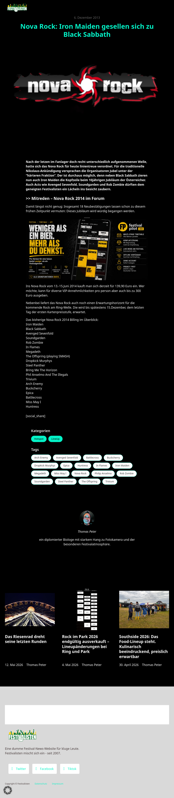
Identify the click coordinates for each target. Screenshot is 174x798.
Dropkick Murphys (45, 466)
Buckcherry (114, 458)
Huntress (84, 466)
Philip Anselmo (104, 474)
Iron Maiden (124, 466)
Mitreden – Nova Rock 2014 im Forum (68, 198)
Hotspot (39, 439)
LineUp (56, 439)
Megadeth (40, 474)
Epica (67, 466)
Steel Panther (66, 482)
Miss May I (61, 474)
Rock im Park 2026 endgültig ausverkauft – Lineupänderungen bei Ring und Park (85, 645)
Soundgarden (42, 482)
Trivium (111, 482)
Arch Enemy (41, 458)
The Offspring (90, 482)
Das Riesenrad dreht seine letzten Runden (26, 640)
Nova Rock (81, 474)
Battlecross (93, 458)
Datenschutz (41, 783)
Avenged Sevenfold (68, 458)
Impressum (57, 783)
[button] (7, 790)
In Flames (102, 466)
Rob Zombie (128, 474)
